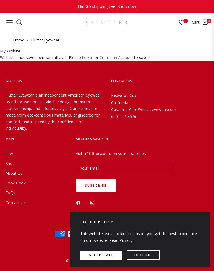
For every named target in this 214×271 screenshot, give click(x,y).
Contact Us (16, 202)
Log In (87, 57)
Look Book (16, 183)
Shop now (127, 6)
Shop (10, 163)
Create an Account (116, 57)
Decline (143, 255)
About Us (14, 173)
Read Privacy (120, 240)
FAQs (10, 192)
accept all (101, 255)
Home (18, 40)
